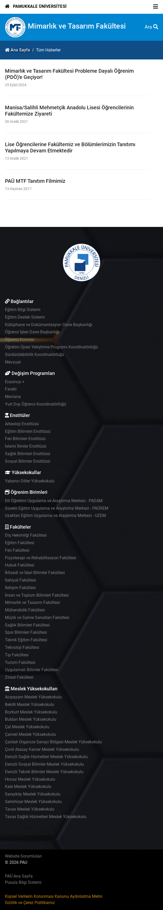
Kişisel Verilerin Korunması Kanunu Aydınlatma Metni (53, 896)
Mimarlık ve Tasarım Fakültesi (77, 26)
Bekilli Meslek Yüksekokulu (29, 704)
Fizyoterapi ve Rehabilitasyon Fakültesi (40, 557)
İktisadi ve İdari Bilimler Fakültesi (35, 572)
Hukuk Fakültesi (19, 565)
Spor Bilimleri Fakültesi (26, 632)
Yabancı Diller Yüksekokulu (29, 480)
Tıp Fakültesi (17, 654)
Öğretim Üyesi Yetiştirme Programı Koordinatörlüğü (51, 347)
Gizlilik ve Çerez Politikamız (30, 902)
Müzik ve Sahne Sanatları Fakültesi (37, 617)
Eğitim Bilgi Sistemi (22, 309)
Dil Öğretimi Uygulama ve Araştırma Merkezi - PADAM (54, 500)
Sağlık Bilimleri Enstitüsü (27, 453)
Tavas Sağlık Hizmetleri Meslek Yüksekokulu (45, 816)
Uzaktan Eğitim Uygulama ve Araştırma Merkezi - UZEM (55, 515)
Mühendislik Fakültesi (25, 610)
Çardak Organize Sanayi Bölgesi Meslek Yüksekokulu (53, 741)
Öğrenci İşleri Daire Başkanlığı (32, 331)
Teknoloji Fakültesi (22, 647)
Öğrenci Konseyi (19, 339)
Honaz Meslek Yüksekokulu (30, 779)
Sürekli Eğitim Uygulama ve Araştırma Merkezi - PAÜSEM (56, 508)
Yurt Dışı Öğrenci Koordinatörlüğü (35, 404)
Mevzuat (13, 362)
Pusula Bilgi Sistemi (23, 882)
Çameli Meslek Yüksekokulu (30, 734)
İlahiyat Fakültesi (20, 580)
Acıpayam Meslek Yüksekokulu (33, 697)
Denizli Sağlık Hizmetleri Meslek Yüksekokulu (46, 756)
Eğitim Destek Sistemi (25, 317)
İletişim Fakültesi (20, 587)
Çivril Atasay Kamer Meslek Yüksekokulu (42, 749)
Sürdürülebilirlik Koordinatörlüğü (34, 354)
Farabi (11, 389)
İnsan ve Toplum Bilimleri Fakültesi (37, 595)
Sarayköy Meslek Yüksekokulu (32, 794)
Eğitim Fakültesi (19, 542)
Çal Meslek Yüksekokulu (27, 726)
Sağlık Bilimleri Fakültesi (27, 625)
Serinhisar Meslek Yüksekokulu (33, 801)
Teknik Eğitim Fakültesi (26, 639)
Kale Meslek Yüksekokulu (28, 786)
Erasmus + (14, 381)
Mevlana (13, 396)
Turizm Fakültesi (20, 662)
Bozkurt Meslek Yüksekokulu (31, 712)
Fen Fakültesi (17, 550)
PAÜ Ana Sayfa (19, 876)
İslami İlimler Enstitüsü (25, 446)
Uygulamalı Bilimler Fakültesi (31, 669)
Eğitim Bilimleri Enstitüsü (28, 431)
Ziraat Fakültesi (19, 677)
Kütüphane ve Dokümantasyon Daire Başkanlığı (48, 324)
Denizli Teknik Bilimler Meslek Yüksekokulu (44, 771)
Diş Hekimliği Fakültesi (26, 535)
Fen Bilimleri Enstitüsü (25, 438)
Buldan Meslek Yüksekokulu (30, 719)
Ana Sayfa (20, 50)
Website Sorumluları (23, 856)
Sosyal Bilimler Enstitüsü (27, 461)
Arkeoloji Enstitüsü (22, 423)
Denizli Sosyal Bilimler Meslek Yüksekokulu (44, 764)
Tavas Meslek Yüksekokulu (29, 809)
